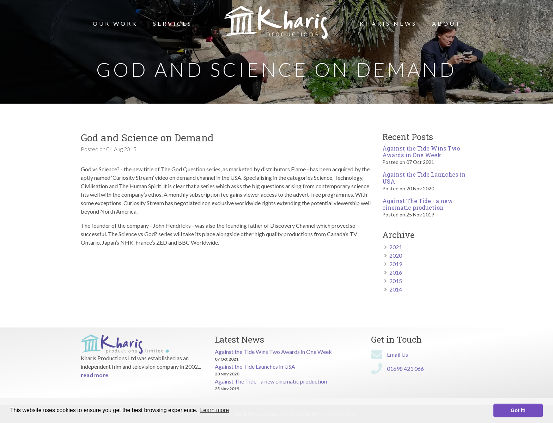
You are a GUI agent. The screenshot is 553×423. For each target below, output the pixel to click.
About (446, 23)
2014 (395, 289)
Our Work (115, 23)
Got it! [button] (518, 410)
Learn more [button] (214, 410)
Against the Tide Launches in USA (424, 178)
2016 (395, 272)
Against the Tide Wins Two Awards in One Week (421, 152)
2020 (395, 255)
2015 (395, 280)
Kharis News (388, 23)
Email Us (397, 354)
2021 (395, 247)
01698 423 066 (405, 368)
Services (172, 23)
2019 (395, 263)
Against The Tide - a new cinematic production (417, 204)
